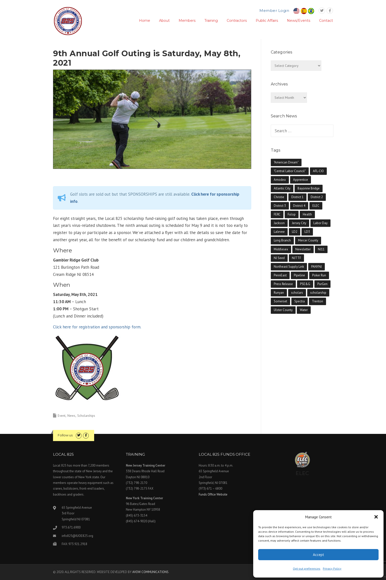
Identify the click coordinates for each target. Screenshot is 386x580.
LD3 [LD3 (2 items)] (307, 232)
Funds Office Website (213, 494)
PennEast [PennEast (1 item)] (280, 275)
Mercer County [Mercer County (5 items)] (308, 240)
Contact (326, 20)
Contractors (237, 20)
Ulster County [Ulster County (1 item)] (283, 310)
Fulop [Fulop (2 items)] (292, 214)
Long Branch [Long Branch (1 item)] (282, 240)
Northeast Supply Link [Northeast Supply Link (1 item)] (289, 266)
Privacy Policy (332, 568)
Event (61, 416)
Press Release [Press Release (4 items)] (283, 284)
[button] (376, 516)
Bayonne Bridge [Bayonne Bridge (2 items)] (309, 188)
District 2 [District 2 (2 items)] (317, 197)
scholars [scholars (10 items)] (297, 292)
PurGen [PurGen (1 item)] (322, 284)
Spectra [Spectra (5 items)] (299, 301)
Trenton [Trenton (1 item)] (317, 301)
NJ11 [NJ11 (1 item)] (321, 249)
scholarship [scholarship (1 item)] (318, 292)
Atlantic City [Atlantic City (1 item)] (282, 188)
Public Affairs (267, 20)
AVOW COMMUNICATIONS (150, 572)
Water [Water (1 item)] (304, 310)
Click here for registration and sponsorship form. (97, 327)
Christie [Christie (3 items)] (279, 197)
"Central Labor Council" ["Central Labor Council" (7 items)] (290, 171)
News (71, 416)
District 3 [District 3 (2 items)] (280, 206)
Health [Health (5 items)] (307, 214)
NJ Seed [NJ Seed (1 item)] (279, 258)
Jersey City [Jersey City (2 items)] (299, 223)
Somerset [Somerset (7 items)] (280, 301)
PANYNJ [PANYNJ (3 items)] (316, 266)
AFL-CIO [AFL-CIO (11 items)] (318, 171)
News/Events (298, 20)
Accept (318, 554)
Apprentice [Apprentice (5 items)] (300, 180)
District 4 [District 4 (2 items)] (299, 206)
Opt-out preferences (306, 568)
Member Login (274, 10)
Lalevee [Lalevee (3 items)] (279, 232)
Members (187, 20)
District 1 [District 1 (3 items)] (297, 197)
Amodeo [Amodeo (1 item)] (280, 180)
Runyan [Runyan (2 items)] (279, 292)
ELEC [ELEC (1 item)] (315, 206)
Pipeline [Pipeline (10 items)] (299, 275)
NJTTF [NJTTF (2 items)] (296, 258)
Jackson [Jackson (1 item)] (279, 223)
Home (144, 20)
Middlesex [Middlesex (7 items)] (281, 249)
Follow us (65, 435)
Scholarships (86, 416)
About (164, 20)
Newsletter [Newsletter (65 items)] (303, 249)
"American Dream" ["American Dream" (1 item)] (286, 162)
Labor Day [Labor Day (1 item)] (320, 223)
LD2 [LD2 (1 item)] (294, 232)
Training (211, 20)
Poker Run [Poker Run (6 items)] (319, 275)
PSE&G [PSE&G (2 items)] (305, 284)
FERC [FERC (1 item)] (277, 214)
